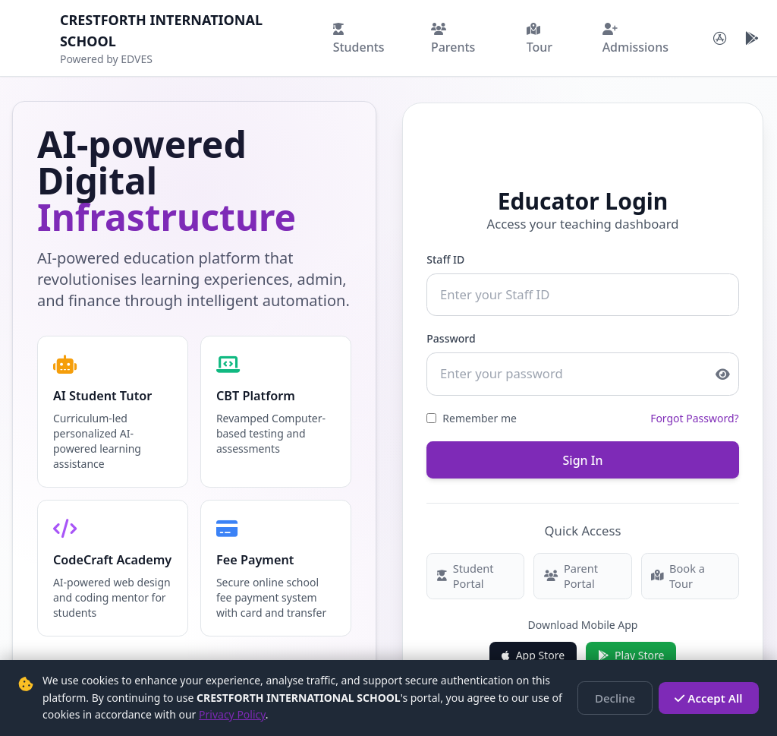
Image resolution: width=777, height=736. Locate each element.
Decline (624, 697)
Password (450, 335)
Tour (539, 39)
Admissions (635, 39)
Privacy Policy (232, 714)
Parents (453, 39)
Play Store (631, 646)
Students (359, 39)
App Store (533, 646)
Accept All (712, 697)
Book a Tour (690, 568)
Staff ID (445, 258)
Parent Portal (569, 568)
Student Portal (463, 568)
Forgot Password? (695, 413)
